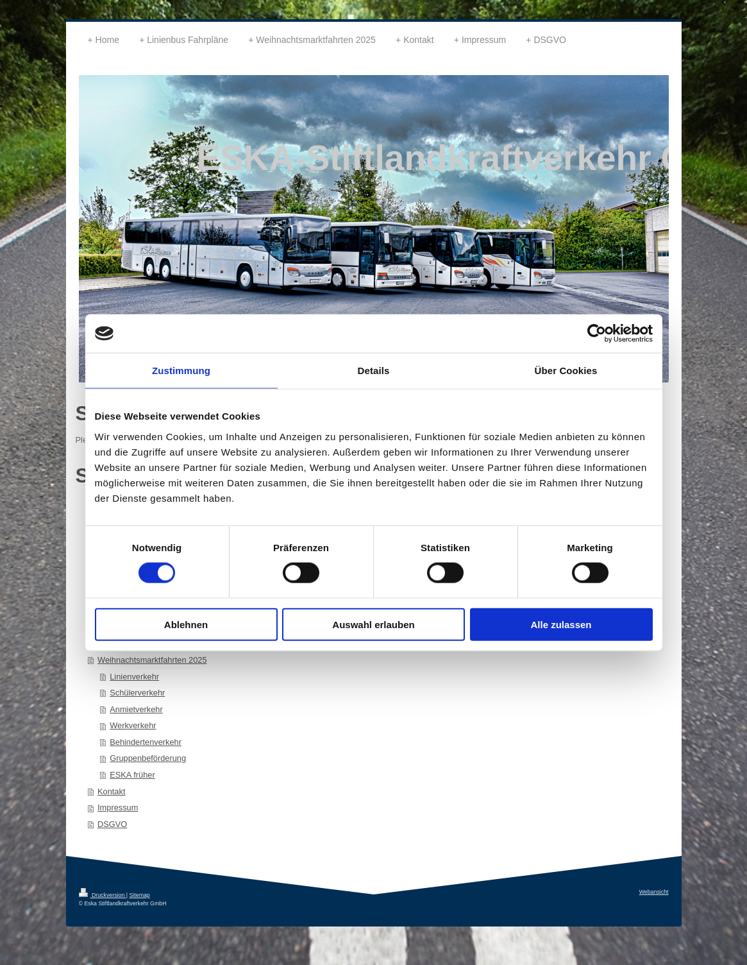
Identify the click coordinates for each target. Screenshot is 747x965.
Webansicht (654, 892)
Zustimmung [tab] (181, 370)
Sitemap (139, 895)
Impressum (117, 807)
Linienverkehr (134, 676)
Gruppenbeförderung (148, 758)
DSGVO (112, 824)
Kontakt (111, 791)
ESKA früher (132, 775)
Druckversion (102, 895)
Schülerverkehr (137, 692)
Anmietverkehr (136, 709)
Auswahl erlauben (373, 624)
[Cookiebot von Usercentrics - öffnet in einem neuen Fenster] (597, 333)
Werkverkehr (133, 725)
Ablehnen (186, 624)
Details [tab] (374, 370)
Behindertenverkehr (145, 742)
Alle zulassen (560, 624)
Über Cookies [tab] (566, 370)
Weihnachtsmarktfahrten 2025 (151, 660)
